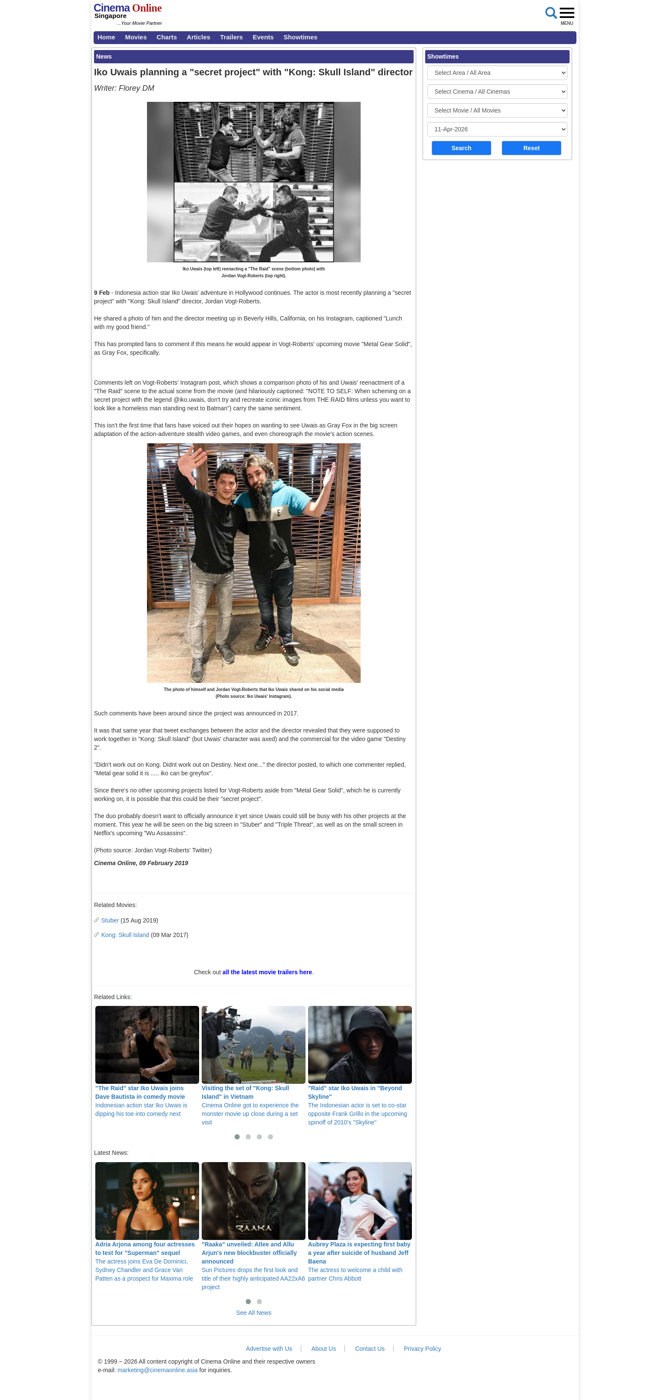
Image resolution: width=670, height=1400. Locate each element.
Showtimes (300, 37)
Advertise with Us (269, 1348)
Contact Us (370, 1348)
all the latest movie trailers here (267, 972)
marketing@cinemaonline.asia (158, 1370)
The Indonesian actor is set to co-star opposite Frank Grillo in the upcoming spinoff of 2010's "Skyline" (360, 1066)
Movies (136, 37)
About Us (323, 1348)
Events (263, 37)
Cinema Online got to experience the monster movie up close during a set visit (254, 1066)
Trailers (231, 37)
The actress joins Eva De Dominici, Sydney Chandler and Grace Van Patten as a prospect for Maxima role (147, 1222)
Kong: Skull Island (125, 934)
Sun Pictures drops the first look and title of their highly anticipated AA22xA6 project (254, 1226)
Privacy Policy (422, 1348)
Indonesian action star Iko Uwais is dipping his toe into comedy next (147, 1061)
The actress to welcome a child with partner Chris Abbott (360, 1222)
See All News (253, 1312)
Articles (198, 37)
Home (106, 37)
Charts (167, 37)
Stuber (110, 920)
